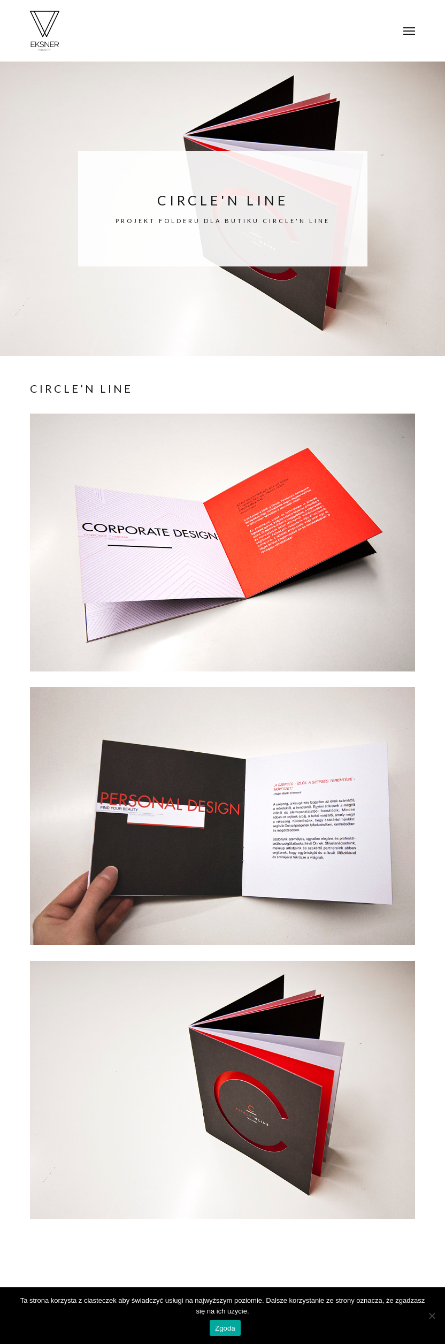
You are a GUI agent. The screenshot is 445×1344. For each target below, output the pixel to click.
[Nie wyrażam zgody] (431, 1315)
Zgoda (225, 1328)
